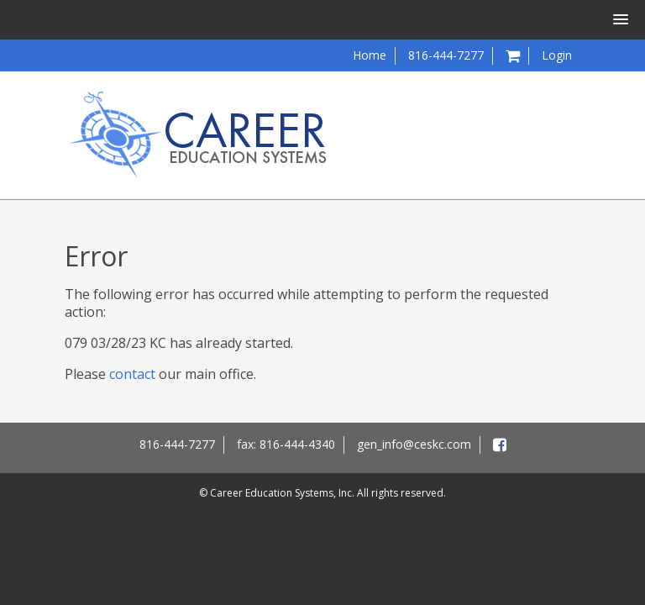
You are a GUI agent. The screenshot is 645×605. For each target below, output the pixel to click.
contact (132, 374)
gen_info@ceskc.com (414, 444)
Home (369, 55)
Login (557, 55)
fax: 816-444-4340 (286, 444)
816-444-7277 (446, 55)
